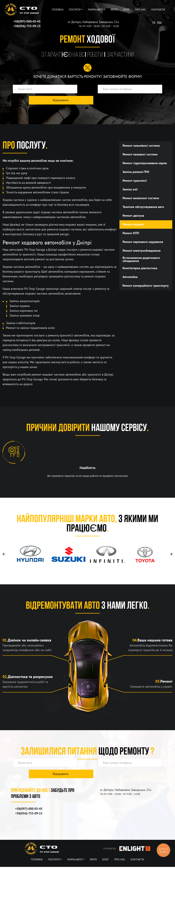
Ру (153, 22)
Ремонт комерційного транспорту (145, 286)
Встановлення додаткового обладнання (141, 259)
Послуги (74, 9)
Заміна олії (130, 189)
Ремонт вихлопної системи (141, 198)
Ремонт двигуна (133, 216)
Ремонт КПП (131, 233)
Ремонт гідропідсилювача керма (145, 163)
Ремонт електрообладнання (141, 251)
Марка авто (95, 9)
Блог (126, 9)
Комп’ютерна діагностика (140, 268)
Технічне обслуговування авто (143, 207)
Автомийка (130, 277)
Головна (57, 9)
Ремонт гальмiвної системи (141, 146)
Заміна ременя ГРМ (136, 172)
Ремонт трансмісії (135, 181)
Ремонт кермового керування (143, 242)
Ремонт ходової (133, 224)
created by (126, 904)
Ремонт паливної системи (140, 154)
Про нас (140, 9)
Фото (114, 9)
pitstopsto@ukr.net (113, 865)
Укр (159, 22)
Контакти (158, 9)
